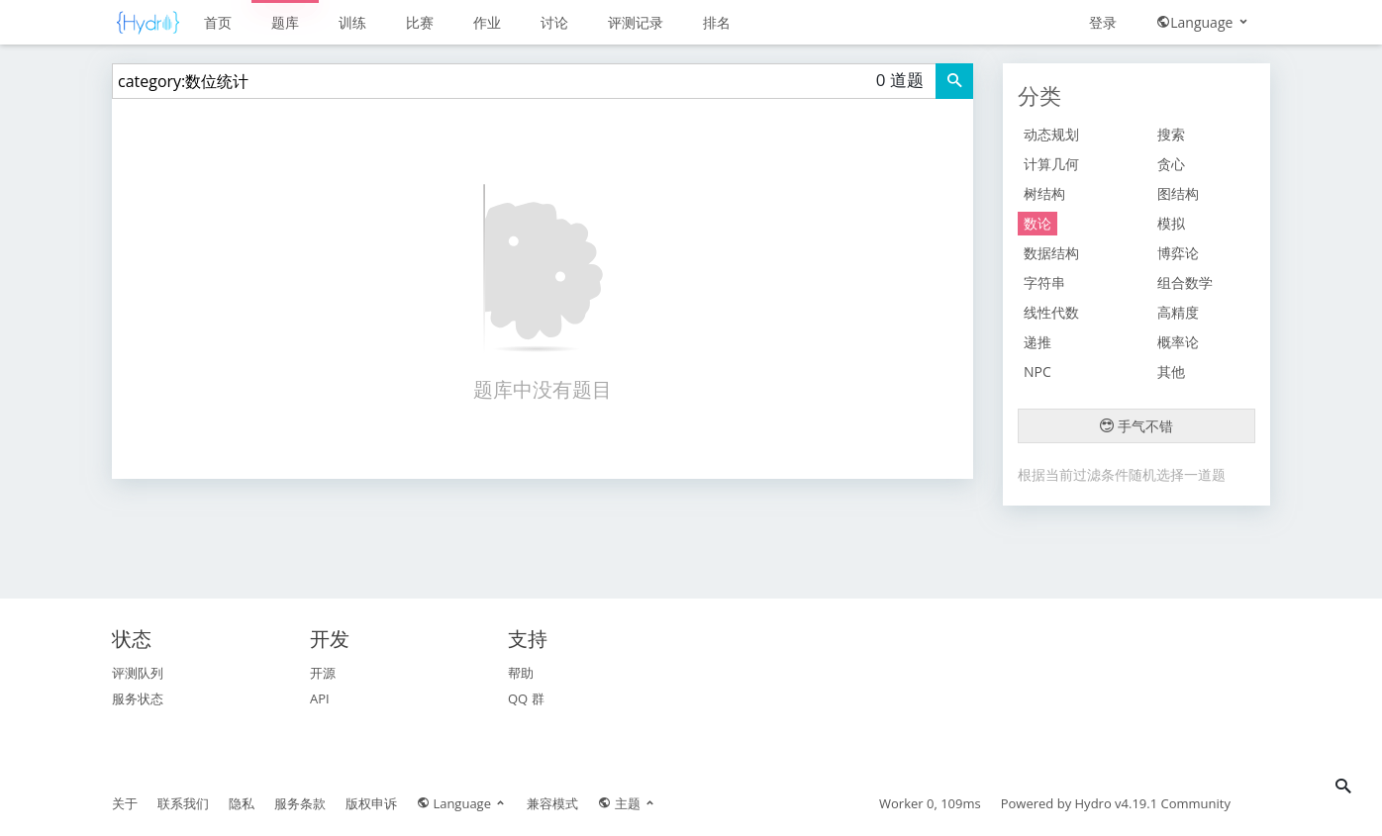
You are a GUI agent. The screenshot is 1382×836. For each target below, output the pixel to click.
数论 (1037, 223)
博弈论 (1178, 252)
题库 (285, 22)
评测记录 (635, 22)
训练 (352, 22)
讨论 (554, 22)
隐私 (241, 803)
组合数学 (1185, 282)
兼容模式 (552, 803)
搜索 (1171, 134)
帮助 (521, 673)
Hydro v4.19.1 (1116, 803)
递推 (1037, 341)
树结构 (1044, 193)
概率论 (1178, 341)
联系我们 (183, 803)
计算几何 (1051, 163)
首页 (218, 22)
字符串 (1044, 282)
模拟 (1171, 223)
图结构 (1178, 193)
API (320, 698)
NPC (1037, 371)
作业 (487, 22)
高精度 (1178, 312)
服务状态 (137, 698)
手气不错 (1136, 426)
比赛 (420, 22)
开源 (323, 673)
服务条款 (300, 803)
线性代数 (1051, 312)
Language (1203, 22)
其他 (1171, 371)
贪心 (1171, 163)
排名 (717, 22)
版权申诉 (371, 803)
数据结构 (1051, 252)
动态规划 (1051, 134)
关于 (125, 803)
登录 (1103, 22)
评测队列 (137, 673)
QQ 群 (526, 698)
